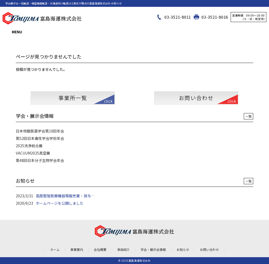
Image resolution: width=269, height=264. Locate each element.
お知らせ (183, 249)
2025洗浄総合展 (29, 145)
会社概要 (100, 249)
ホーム (55, 249)
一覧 (248, 116)
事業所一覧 (72, 98)
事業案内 (76, 249)
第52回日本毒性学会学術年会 (40, 138)
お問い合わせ (196, 98)
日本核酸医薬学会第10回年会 (40, 131)
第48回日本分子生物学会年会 (40, 160)
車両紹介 (123, 249)
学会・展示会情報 (153, 249)
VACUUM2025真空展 (33, 153)
